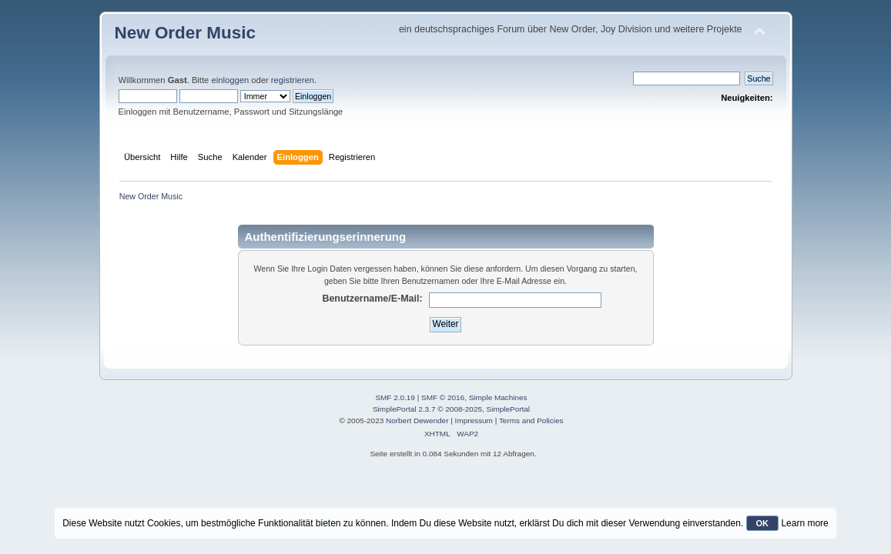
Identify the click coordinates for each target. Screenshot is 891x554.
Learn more (804, 523)
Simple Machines (498, 397)
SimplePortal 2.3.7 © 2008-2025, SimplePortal (451, 409)
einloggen (230, 80)
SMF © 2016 (442, 397)
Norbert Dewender (417, 420)
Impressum (474, 420)
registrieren (292, 80)
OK (762, 523)
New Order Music (185, 32)
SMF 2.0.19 (395, 397)
